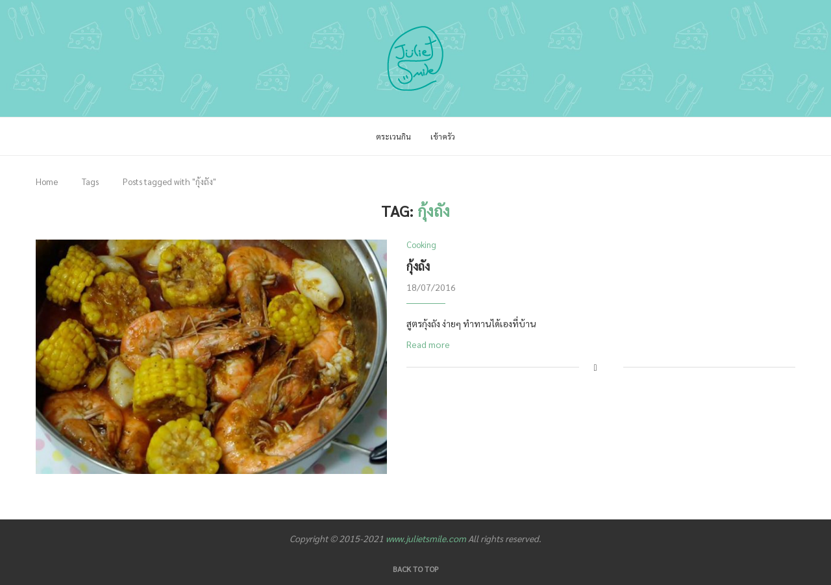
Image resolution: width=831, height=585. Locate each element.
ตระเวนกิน (393, 136)
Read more (428, 344)
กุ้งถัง (418, 265)
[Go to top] (416, 568)
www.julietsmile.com (426, 538)
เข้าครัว (442, 136)
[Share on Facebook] (595, 367)
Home (47, 181)
